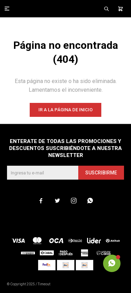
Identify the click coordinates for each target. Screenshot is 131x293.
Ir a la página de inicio (65, 109)
